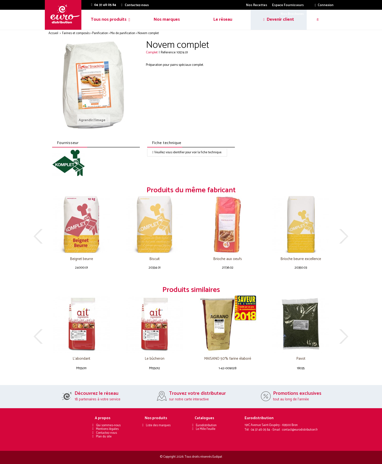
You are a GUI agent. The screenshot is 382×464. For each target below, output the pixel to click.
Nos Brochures (292, 14)
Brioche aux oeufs (227, 259)
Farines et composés (76, 33)
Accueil (53, 33)
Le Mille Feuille (205, 429)
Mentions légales (107, 429)
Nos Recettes (256, 5)
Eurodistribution (206, 425)
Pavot (300, 359)
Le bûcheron (154, 359)
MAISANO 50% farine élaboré (227, 359)
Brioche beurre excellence (300, 259)
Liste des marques (158, 425)
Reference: (168, 52)
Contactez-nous (106, 432)
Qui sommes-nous (108, 425)
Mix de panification (122, 33)
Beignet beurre (81, 259)
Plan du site (104, 436)
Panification (100, 33)
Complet (152, 52)
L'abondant (81, 359)
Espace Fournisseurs (288, 5)
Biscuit (154, 259)
